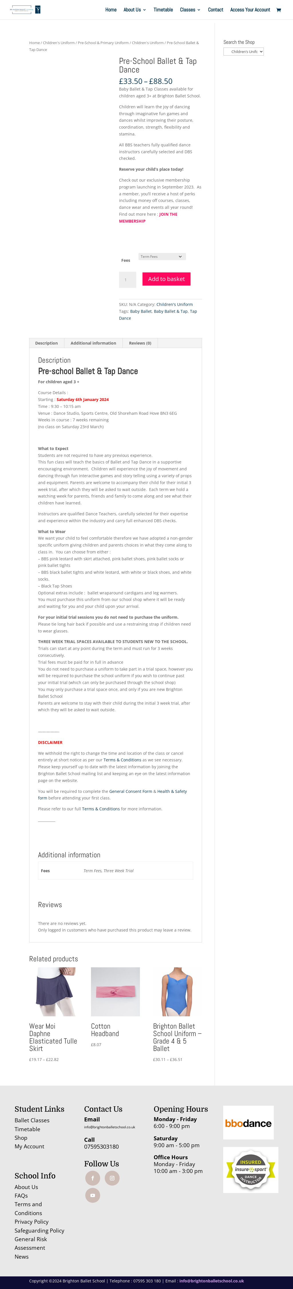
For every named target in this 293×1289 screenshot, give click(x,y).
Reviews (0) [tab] (140, 343)
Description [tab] (46, 343)
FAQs (21, 1195)
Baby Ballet (141, 311)
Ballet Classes (32, 1120)
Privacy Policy (32, 1221)
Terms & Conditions (122, 760)
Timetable (163, 10)
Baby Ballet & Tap (171, 311)
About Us (132, 10)
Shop (21, 1137)
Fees (125, 260)
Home (110, 10)
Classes (187, 10)
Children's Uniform (59, 42)
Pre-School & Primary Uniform (103, 42)
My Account (29, 1146)
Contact (215, 10)
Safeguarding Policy (39, 1230)
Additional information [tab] (93, 343)
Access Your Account (250, 10)
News (22, 1256)
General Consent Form (130, 791)
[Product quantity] (127, 280)
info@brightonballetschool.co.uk (109, 1127)
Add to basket (166, 279)
